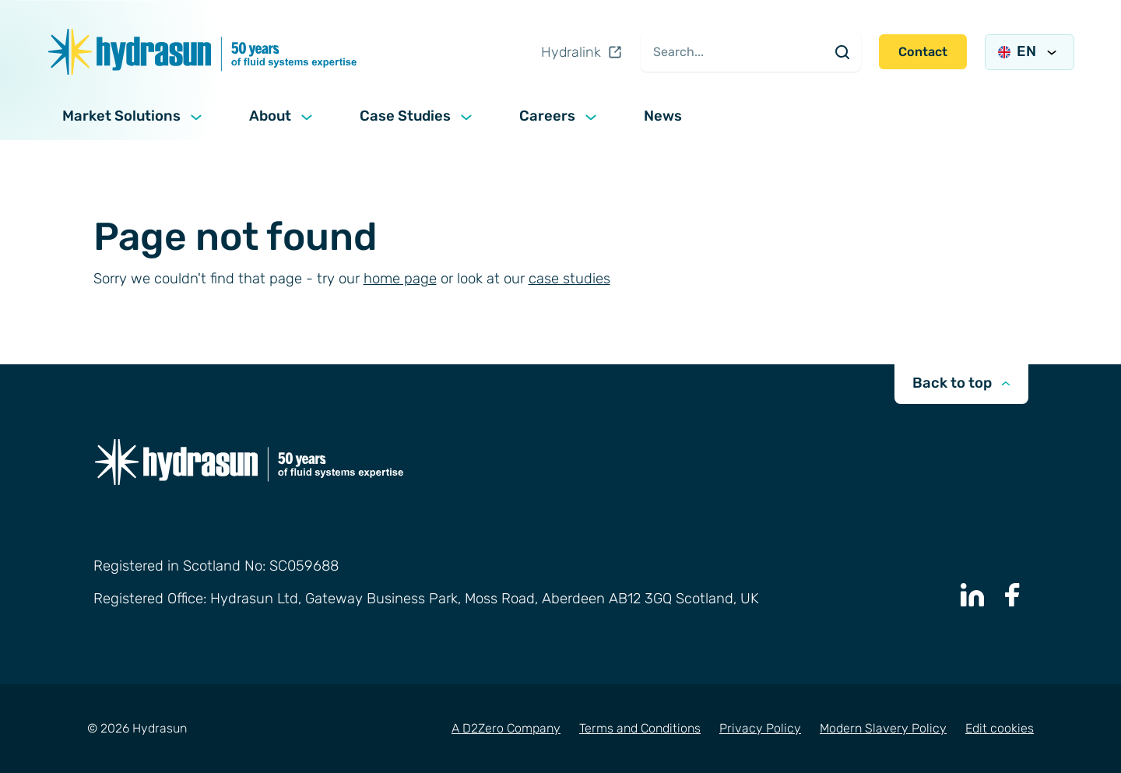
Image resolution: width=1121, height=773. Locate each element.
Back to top (961, 383)
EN (1029, 51)
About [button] (282, 116)
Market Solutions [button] (134, 116)
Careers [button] (559, 116)
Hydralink (582, 52)
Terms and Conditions (640, 728)
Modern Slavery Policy (883, 728)
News (663, 116)
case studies (569, 278)
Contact (922, 51)
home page (400, 278)
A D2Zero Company (506, 728)
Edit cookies (999, 728)
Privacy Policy (760, 728)
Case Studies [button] (418, 116)
